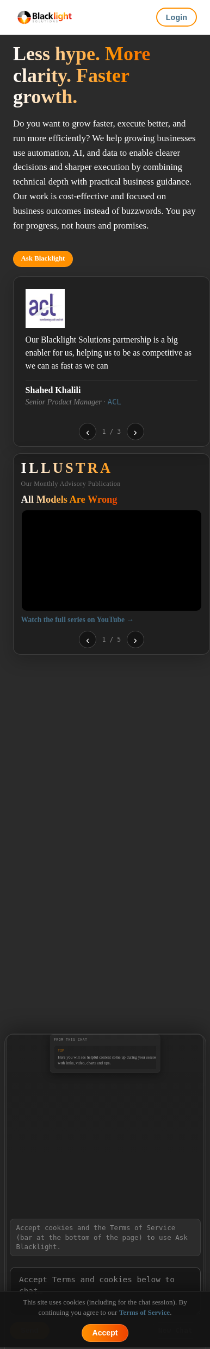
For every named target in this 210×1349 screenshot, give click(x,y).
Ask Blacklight (43, 258)
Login (176, 17)
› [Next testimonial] (135, 432)
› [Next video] (135, 639)
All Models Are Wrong (69, 499)
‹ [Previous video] (87, 639)
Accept (105, 1332)
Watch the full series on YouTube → (77, 620)
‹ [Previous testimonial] (87, 432)
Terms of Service (144, 1312)
